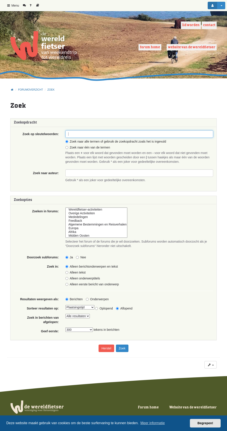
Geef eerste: (50, 331)
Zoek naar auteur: (46, 173)
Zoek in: (53, 266)
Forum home (150, 47)
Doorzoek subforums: (43, 257)
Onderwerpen (97, 299)
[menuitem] (26, 5)
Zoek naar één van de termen (87, 147)
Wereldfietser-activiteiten (96, 209)
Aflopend (124, 308)
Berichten (74, 299)
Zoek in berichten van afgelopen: (43, 320)
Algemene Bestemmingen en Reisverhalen (96, 224)
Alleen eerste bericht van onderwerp (92, 284)
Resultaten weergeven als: (39, 299)
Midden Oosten (96, 236)
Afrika (96, 232)
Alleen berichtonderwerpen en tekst (91, 266)
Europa (96, 228)
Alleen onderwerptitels (82, 278)
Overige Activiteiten (96, 213)
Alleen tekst (75, 272)
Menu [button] (13, 5)
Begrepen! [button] (205, 423)
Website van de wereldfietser (191, 47)
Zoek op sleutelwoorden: (41, 134)
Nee (81, 257)
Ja (69, 257)
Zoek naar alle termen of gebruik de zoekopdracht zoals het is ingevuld (115, 141)
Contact (209, 25)
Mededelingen (96, 217)
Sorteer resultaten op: (43, 308)
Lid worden (191, 25)
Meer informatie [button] (152, 423)
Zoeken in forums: (45, 211)
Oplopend (104, 308)
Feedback (96, 221)
